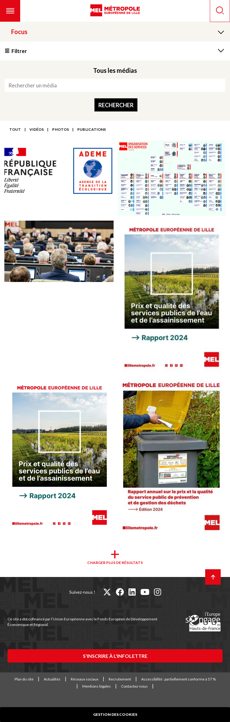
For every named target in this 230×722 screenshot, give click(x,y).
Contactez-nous (134, 686)
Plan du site (24, 679)
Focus (19, 31)
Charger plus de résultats (115, 562)
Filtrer (19, 51)
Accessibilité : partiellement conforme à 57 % (178, 679)
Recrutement (120, 679)
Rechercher (115, 105)
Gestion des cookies (115, 714)
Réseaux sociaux (84, 679)
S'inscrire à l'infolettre (115, 656)
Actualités (52, 679)
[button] (10, 11)
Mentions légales (96, 686)
